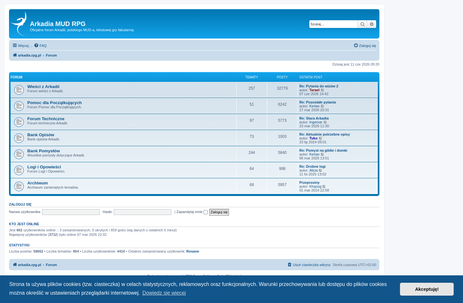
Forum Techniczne (46, 118)
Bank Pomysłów (43, 150)
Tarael (314, 90)
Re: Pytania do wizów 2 (318, 86)
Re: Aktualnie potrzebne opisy (324, 134)
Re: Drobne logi (312, 166)
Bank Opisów (40, 134)
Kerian (314, 106)
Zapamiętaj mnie (192, 212)
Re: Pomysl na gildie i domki (323, 150)
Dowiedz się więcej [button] (164, 293)
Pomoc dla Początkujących (54, 102)
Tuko (313, 138)
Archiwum (37, 183)
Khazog (315, 186)
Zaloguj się (20, 204)
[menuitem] (40, 45)
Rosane (192, 251)
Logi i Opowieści (44, 167)
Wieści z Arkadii (43, 86)
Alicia (313, 170)
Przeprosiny (309, 182)
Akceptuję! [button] (427, 289)
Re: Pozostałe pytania (317, 102)
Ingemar (315, 122)
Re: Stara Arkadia (314, 118)
